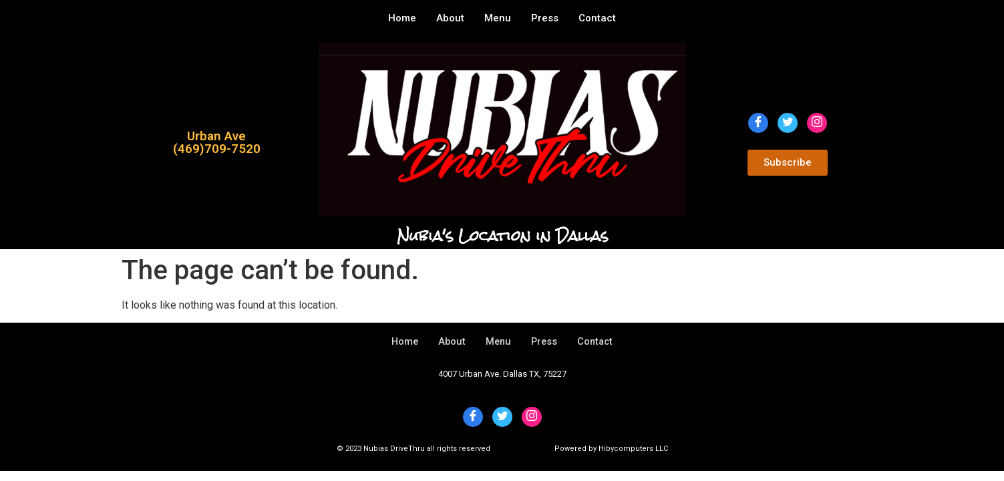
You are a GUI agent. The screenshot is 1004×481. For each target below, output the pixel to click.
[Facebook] (758, 123)
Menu (497, 18)
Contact (597, 18)
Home (402, 18)
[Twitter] (788, 123)
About (450, 18)
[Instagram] (817, 123)
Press (544, 18)
